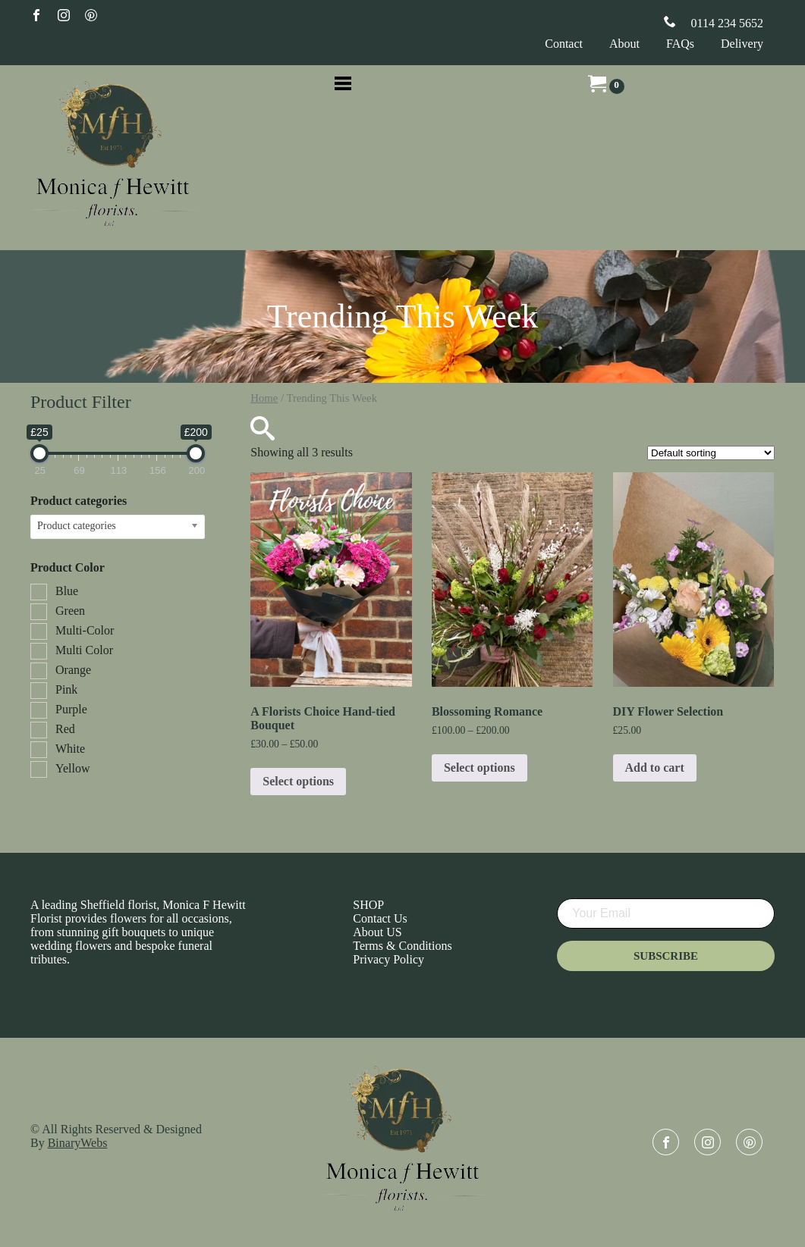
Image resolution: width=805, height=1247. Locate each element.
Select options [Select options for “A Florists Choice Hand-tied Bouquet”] (298, 781)
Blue (66, 590)
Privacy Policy (388, 959)
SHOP (368, 904)
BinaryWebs (78, 1142)
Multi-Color (84, 630)
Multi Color (84, 650)
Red (65, 728)
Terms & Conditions (402, 945)
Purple (71, 709)
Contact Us (380, 918)
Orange (73, 669)
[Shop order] (711, 453)
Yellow (72, 768)
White (70, 748)
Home (264, 398)
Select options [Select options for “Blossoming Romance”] (479, 767)
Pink (66, 689)
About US (377, 932)
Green (70, 610)
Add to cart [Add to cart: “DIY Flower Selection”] (654, 767)
